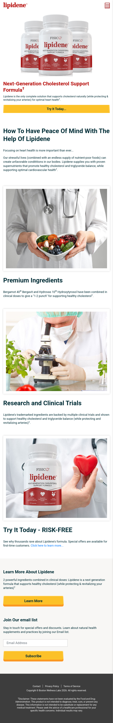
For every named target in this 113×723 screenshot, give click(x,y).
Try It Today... (56, 109)
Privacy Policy (52, 686)
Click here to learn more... (47, 545)
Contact (37, 686)
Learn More (33, 601)
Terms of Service (71, 686)
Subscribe (33, 656)
